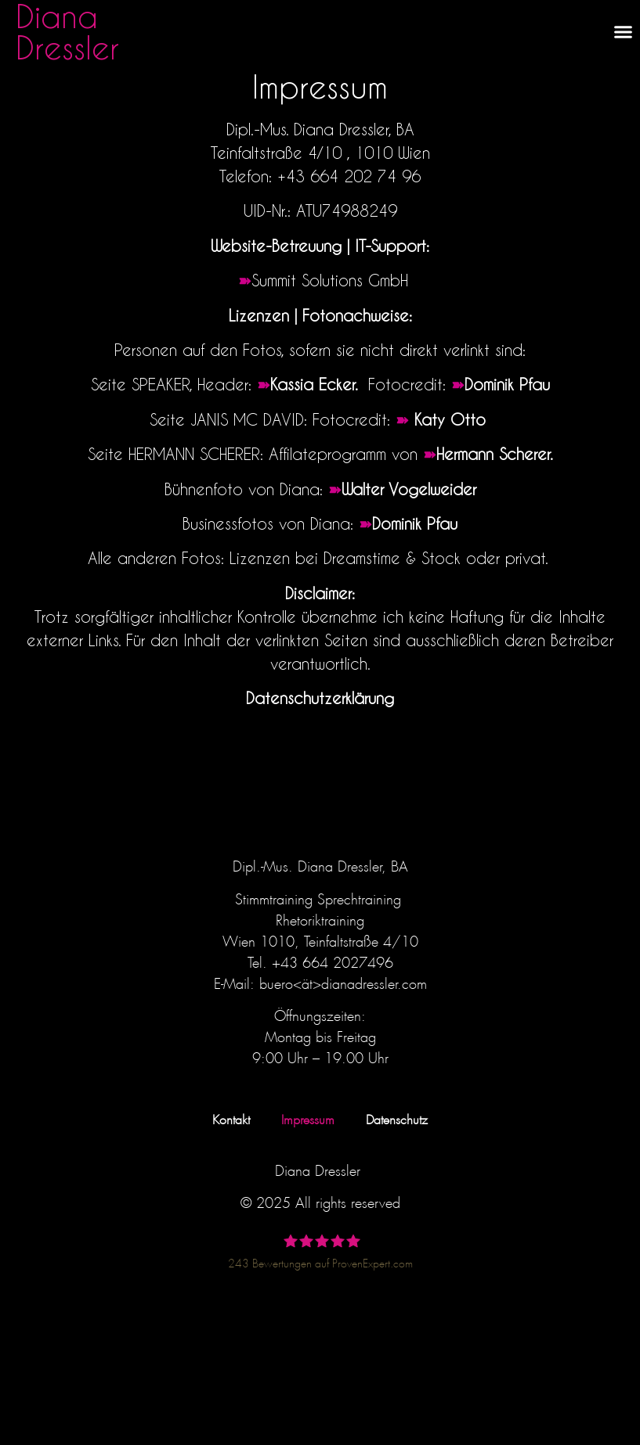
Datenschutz (397, 1117)
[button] (623, 31)
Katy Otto (452, 419)
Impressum (307, 1117)
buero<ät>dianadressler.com (343, 981)
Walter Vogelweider (409, 489)
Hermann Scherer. (494, 453)
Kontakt (231, 1117)
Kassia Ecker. (316, 384)
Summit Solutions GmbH (329, 280)
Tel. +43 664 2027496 (320, 960)
